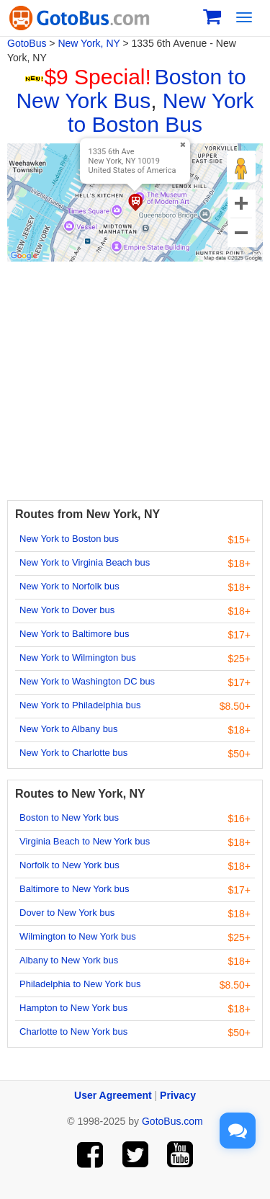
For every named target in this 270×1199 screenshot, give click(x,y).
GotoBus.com (172, 1121)
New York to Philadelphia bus (79, 705)
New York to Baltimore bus (74, 633)
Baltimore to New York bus (74, 888)
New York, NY (89, 43)
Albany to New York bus (68, 960)
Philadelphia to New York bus (79, 984)
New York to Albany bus (68, 728)
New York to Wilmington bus (77, 657)
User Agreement (113, 1095)
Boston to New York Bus (131, 88)
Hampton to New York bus (73, 1007)
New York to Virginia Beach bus (84, 562)
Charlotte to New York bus (73, 1031)
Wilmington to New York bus (77, 936)
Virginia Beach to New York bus (84, 841)
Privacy (178, 1095)
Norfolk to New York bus (69, 865)
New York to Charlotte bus (73, 752)
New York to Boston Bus (161, 112)
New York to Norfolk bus (69, 586)
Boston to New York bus (69, 817)
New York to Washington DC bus (87, 681)
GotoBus (26, 43)
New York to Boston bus (69, 538)
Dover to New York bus (66, 912)
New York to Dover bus (66, 610)
